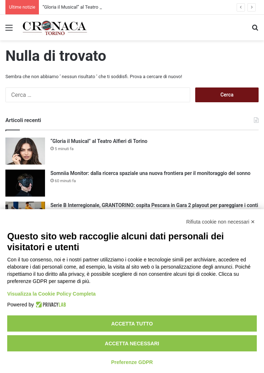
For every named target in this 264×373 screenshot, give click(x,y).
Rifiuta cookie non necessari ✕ (220, 222)
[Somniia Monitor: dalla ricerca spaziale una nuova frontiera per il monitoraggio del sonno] (25, 183)
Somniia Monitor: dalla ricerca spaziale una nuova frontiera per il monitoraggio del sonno (150, 173)
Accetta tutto (132, 324)
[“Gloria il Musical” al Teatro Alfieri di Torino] (25, 151)
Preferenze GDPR (132, 362)
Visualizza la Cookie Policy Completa (51, 294)
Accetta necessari (132, 343)
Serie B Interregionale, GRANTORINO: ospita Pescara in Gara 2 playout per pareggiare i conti (154, 205)
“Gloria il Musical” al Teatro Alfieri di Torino (86, 7)
